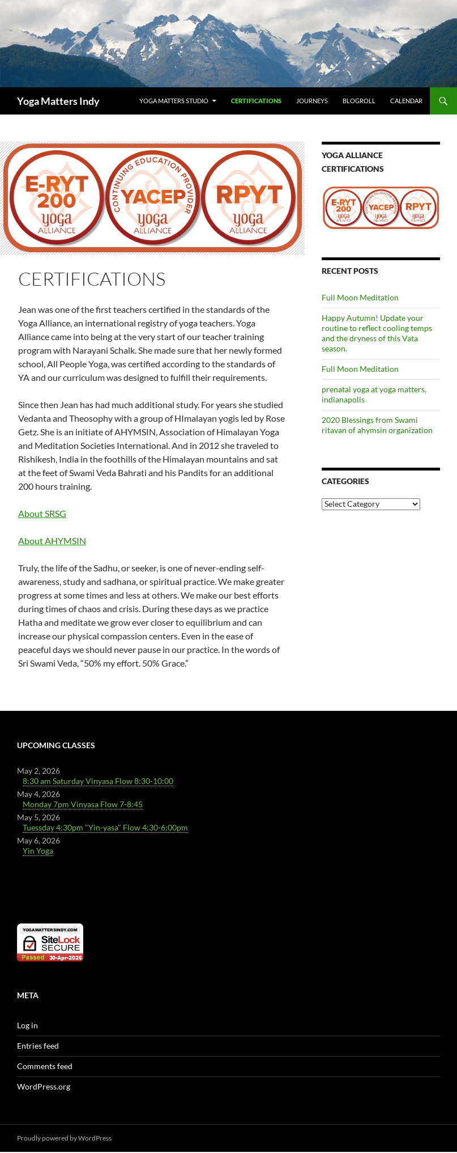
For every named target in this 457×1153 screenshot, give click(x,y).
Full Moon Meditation (360, 297)
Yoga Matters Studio (173, 100)
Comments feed (44, 1066)
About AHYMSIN (52, 540)
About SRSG (42, 513)
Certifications (256, 100)
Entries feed (38, 1045)
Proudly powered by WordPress (64, 1138)
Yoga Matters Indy (58, 101)
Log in (27, 1025)
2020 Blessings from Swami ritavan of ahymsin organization (377, 425)
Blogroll (359, 100)
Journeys (312, 100)
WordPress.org (43, 1086)
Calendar (406, 100)
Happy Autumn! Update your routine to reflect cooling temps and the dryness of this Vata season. (377, 333)
